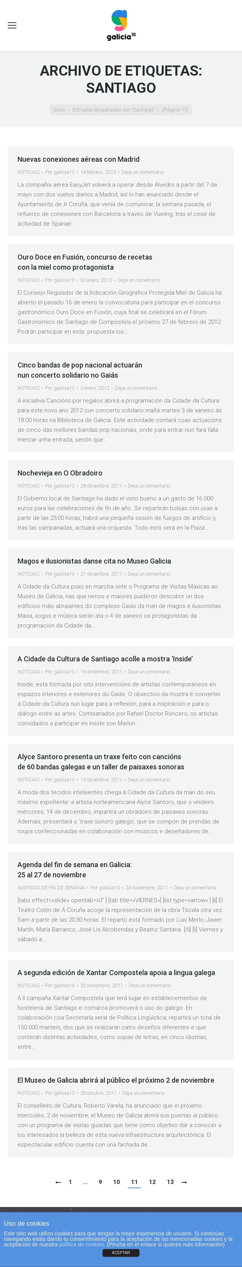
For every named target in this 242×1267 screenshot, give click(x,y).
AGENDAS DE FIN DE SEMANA (51, 888)
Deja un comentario (143, 172)
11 (134, 1182)
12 (152, 1182)
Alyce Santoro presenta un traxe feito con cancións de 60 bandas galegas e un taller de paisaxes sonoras (101, 762)
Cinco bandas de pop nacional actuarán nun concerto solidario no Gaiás (80, 370)
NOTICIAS (28, 172)
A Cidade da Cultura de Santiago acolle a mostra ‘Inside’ (105, 659)
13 (170, 1182)
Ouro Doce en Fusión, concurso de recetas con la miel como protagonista (85, 262)
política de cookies (81, 1244)
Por (59, 172)
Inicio (59, 110)
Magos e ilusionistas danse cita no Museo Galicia (94, 561)
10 (116, 1182)
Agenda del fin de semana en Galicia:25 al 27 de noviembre (75, 870)
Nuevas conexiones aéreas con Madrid (79, 159)
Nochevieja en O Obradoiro (60, 473)
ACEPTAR (121, 1253)
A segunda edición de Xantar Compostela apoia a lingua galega (116, 972)
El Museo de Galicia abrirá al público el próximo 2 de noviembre (116, 1080)
